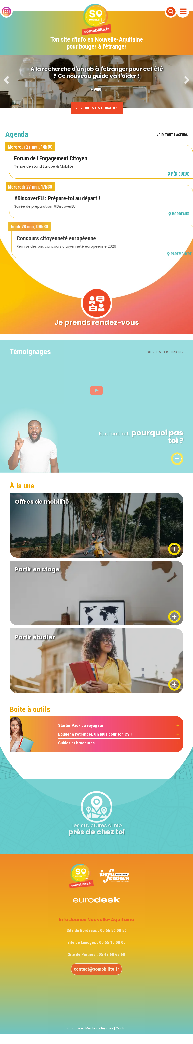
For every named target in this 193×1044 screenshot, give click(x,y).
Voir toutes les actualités (97, 107)
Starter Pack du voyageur (80, 725)
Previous (6, 80)
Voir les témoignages (165, 352)
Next (187, 80)
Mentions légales (99, 1028)
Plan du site (74, 1028)
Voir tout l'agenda (172, 134)
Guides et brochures (76, 742)
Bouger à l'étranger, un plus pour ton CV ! (95, 734)
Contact (122, 1028)
